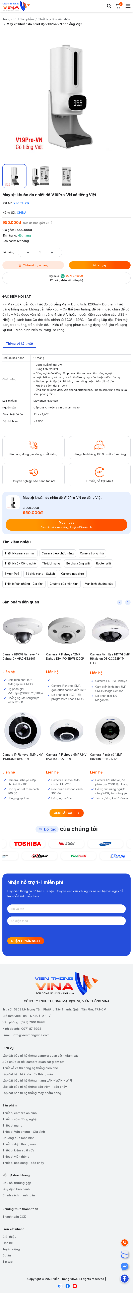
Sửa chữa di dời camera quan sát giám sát (33, 1062)
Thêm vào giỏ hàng (33, 265)
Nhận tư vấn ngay (25, 941)
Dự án (6, 1255)
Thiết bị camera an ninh (20, 553)
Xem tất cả (66, 812)
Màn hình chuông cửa (99, 583)
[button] (119, 602)
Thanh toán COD (14, 1217)
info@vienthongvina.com (31, 1035)
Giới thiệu (9, 1237)
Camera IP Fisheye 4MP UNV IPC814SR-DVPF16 (69, 756)
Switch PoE (12, 573)
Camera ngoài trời (72, 573)
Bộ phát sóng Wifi (78, 563)
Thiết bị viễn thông (15, 1156)
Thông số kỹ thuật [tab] (19, 343)
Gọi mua (66, 278)
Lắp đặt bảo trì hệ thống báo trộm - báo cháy (34, 1087)
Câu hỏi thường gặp (16, 1183)
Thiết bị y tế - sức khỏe (54, 19)
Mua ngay (100, 265)
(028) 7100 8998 (33, 1022)
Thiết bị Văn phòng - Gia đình (24, 583)
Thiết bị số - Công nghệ (20, 563)
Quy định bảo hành (16, 1189)
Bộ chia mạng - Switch (40, 573)
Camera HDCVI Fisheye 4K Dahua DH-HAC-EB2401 (23, 656)
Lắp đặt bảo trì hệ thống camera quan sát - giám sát (40, 1055)
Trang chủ (9, 19)
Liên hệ (7, 1243)
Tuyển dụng (11, 1249)
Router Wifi (103, 563)
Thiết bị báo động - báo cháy (23, 1163)
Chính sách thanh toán (18, 1195)
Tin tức (7, 1261)
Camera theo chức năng (58, 553)
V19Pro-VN (21, 203)
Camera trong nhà (92, 553)
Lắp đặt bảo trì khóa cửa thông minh (28, 1074)
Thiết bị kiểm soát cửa (18, 1150)
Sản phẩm (27, 19)
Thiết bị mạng (51, 563)
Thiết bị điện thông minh (20, 1144)
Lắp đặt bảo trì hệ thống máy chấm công (31, 1093)
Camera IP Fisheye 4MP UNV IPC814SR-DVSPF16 (25, 756)
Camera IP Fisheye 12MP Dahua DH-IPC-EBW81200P (68, 656)
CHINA (21, 212)
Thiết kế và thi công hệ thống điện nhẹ (30, 1068)
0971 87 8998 (31, 1029)
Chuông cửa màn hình (64, 583)
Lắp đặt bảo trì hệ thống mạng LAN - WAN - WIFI (37, 1080)
